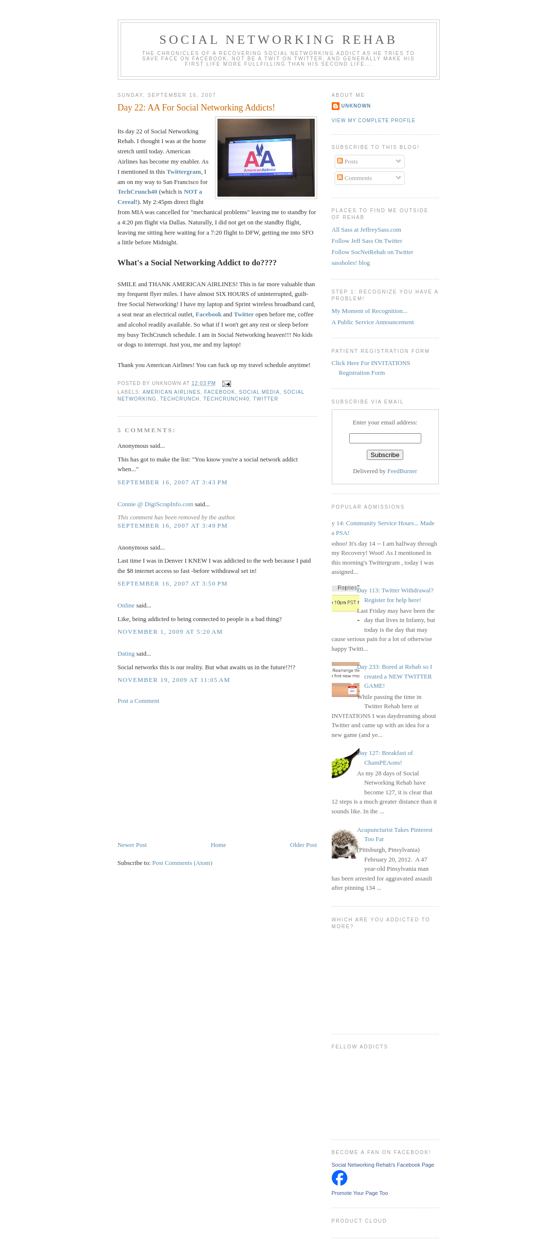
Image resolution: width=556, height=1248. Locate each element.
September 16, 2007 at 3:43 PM (173, 482)
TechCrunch (180, 399)
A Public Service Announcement (373, 322)
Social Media (259, 392)
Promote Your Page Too (360, 1193)
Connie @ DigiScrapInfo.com (156, 504)
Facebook (208, 314)
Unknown (356, 106)
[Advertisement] (191, 772)
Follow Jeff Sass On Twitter (367, 240)
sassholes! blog (351, 262)
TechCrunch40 (226, 399)
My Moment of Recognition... (370, 310)
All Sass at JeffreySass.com (366, 229)
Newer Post (132, 844)
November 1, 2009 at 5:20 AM (170, 631)
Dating (126, 653)
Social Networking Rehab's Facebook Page (383, 1165)
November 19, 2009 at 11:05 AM (174, 679)
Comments (354, 178)
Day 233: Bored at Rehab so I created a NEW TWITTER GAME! (394, 676)
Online (126, 605)
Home (218, 844)
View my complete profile (374, 120)
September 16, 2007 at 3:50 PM (173, 583)
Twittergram (184, 171)
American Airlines (171, 392)
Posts (347, 161)
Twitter (265, 399)
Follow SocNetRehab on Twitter (372, 252)
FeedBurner (402, 471)
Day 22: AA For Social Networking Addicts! (196, 107)
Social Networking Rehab (279, 40)
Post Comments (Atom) (182, 862)
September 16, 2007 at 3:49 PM (173, 525)
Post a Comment (139, 700)
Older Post (303, 844)
